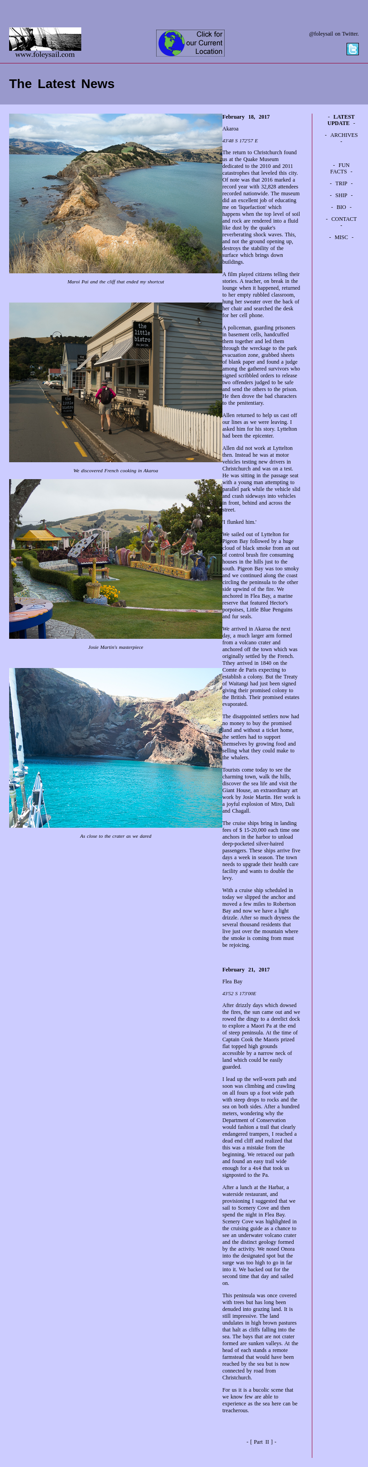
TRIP (341, 183)
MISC (341, 237)
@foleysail (321, 34)
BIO (341, 207)
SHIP (341, 195)
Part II (261, 1442)
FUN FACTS (339, 168)
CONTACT (344, 219)
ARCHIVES (344, 135)
